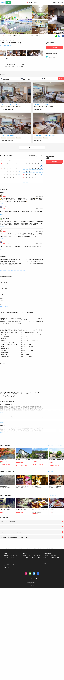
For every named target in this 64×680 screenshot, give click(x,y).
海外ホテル (15, 555)
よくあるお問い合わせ (55, 560)
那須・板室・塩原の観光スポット (56, 472)
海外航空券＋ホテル (8, 555)
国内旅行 (8, 2)
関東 (1, 270)
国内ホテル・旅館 (26, 555)
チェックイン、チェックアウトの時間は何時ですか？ (12, 532)
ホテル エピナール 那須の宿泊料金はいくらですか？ (12, 521)
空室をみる (54, 47)
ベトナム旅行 (6, 565)
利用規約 (44, 557)
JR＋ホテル (25, 557)
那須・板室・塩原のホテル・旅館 (56, 445)
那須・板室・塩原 (8, 45)
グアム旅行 (12, 557)
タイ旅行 (12, 562)
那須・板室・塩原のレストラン (56, 495)
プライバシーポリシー (46, 560)
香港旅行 (6, 562)
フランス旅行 (6, 568)
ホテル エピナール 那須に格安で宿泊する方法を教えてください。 (15, 537)
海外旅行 (3, 2)
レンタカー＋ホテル (36, 555)
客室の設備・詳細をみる (7, 109)
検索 (60, 78)
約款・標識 (53, 555)
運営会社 (44, 563)
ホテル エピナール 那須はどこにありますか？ (10, 527)
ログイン (54, 2)
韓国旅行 (6, 560)
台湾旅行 (12, 560)
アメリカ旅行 (12, 565)
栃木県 (1, 45)
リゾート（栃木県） (4, 306)
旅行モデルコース (26, 560)
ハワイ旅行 (6, 557)
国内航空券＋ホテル (36, 557)
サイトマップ (45, 555)
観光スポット (34, 560)
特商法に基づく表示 (55, 557)
